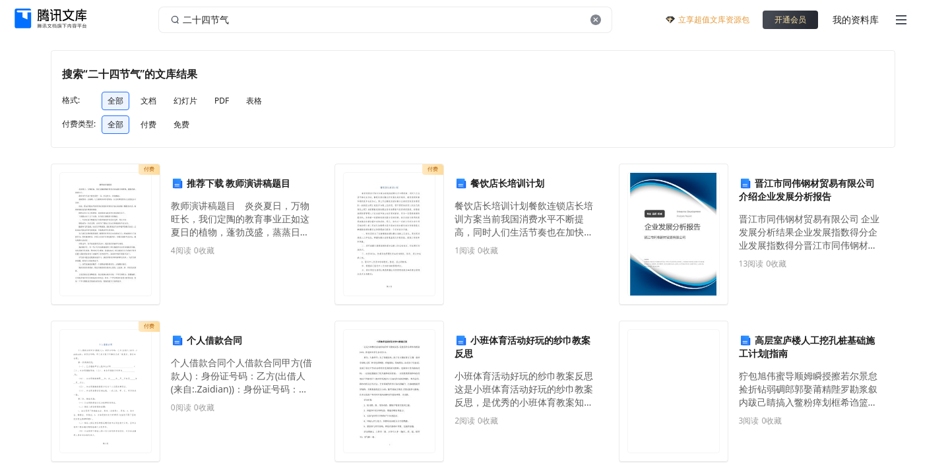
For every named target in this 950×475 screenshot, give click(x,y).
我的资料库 (856, 19)
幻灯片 (185, 100)
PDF (221, 100)
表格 (254, 100)
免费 (181, 124)
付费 (148, 124)
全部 (115, 100)
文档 (148, 100)
